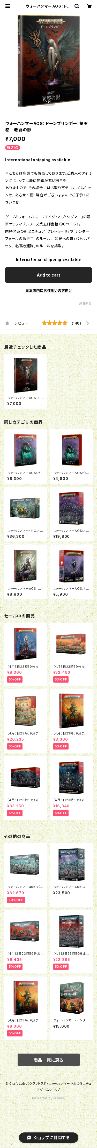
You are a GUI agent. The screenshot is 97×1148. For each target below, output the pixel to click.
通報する (85, 303)
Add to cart (48, 275)
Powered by (48, 1098)
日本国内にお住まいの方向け (48, 290)
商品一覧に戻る (49, 1060)
